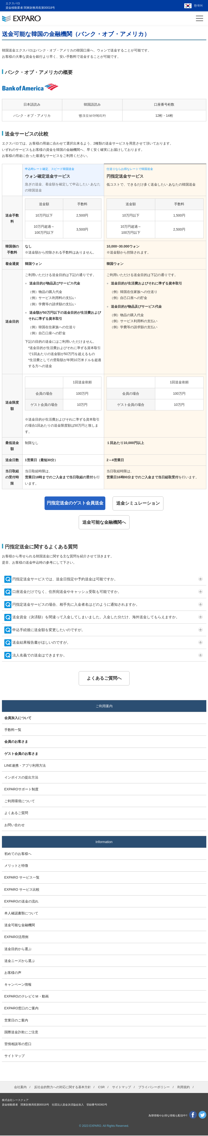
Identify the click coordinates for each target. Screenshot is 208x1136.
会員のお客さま (16, 742)
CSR (101, 1088)
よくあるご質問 (16, 814)
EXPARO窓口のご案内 (21, 1009)
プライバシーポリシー (154, 1088)
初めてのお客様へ (17, 854)
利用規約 (183, 1088)
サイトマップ (14, 1056)
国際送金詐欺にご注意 (21, 1033)
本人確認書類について (21, 914)
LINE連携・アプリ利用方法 (25, 766)
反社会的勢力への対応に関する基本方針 (62, 1088)
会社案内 (20, 1088)
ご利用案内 (104, 706)
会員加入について (17, 719)
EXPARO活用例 (16, 937)
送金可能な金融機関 (19, 926)
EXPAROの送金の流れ (21, 902)
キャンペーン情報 (17, 985)
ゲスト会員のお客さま (21, 754)
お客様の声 (12, 973)
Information (103, 843)
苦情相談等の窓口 (17, 1045)
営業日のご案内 (16, 1021)
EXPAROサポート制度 (21, 790)
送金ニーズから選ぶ (19, 961)
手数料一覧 (12, 730)
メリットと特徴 (16, 866)
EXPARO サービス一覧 (21, 878)
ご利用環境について (19, 802)
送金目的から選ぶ (17, 949)
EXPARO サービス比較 (21, 890)
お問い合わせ (14, 825)
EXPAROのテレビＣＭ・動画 (26, 997)
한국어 (198, 5)
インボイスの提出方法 (21, 778)
